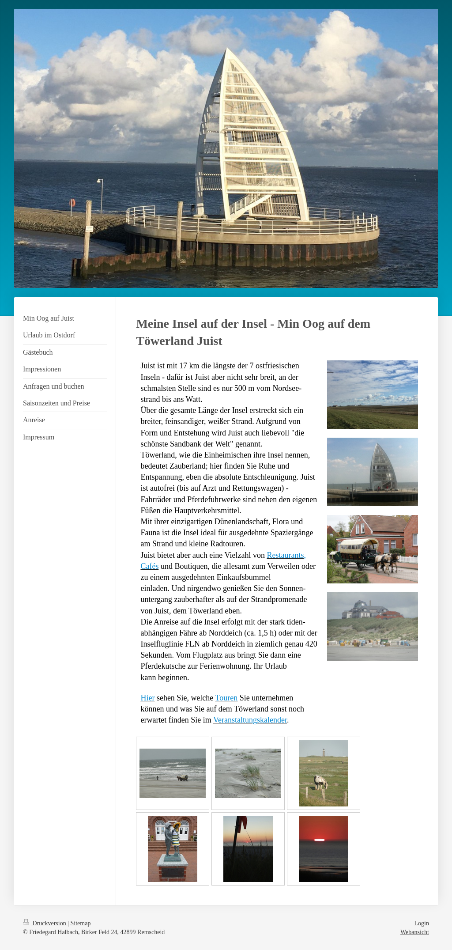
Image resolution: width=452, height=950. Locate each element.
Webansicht (414, 932)
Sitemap (81, 923)
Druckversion (45, 923)
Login (421, 923)
